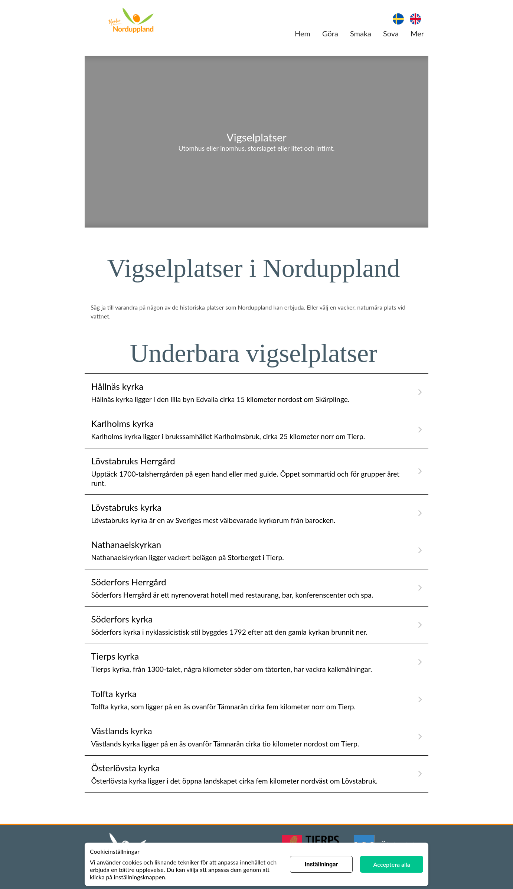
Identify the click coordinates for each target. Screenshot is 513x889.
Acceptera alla (391, 864)
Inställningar (321, 864)
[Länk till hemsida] (131, 21)
